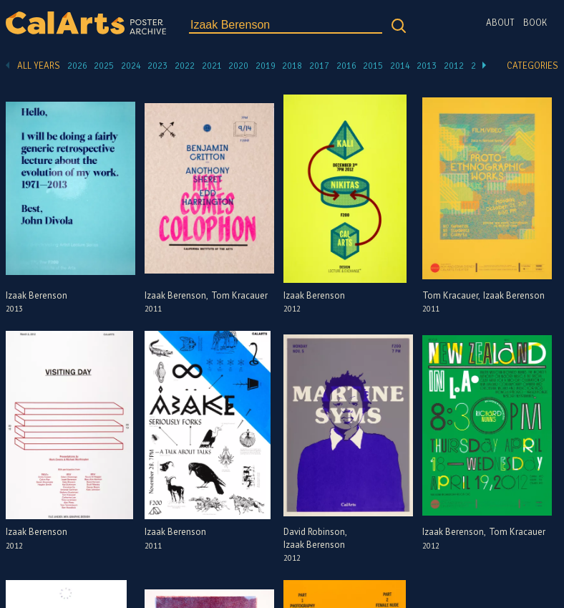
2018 (292, 66)
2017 (319, 66)
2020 (238, 66)
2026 (77, 66)
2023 (157, 66)
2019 (266, 66)
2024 (131, 66)
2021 (212, 66)
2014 (400, 66)
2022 (185, 66)
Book (535, 23)
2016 (346, 66)
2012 (454, 66)
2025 (104, 66)
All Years (38, 66)
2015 (373, 66)
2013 (427, 66)
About (500, 23)
